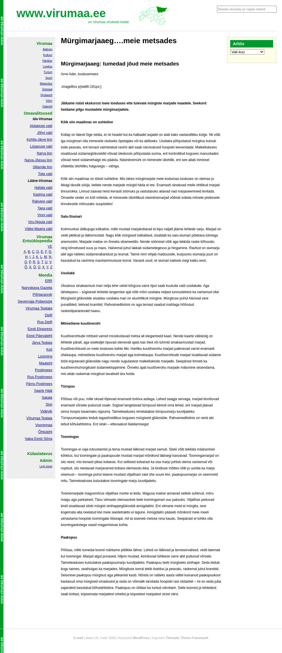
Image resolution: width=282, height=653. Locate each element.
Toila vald (45, 174)
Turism (48, 72)
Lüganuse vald (41, 146)
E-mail (78, 638)
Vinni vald (45, 215)
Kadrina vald (42, 194)
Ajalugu (47, 49)
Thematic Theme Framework (187, 638)
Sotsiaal (47, 89)
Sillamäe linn (42, 167)
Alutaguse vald (41, 126)
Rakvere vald (42, 201)
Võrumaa (33, 418)
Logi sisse (46, 466)
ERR (48, 281)
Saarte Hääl (43, 391)
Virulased (46, 95)
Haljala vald (43, 188)
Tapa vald (45, 208)
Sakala (47, 398)
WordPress (141, 638)
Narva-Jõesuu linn (38, 160)
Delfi (48, 315)
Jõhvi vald (44, 133)
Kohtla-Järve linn (39, 140)
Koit (49, 350)
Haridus (47, 60)
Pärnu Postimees (39, 384)
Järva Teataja (42, 343)
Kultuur (47, 55)
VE (50, 247)
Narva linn (44, 153)
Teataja (46, 418)
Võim (49, 100)
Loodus (47, 66)
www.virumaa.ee (61, 13)
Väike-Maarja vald (38, 229)
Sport (49, 78)
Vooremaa (43, 425)
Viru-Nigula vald (40, 222)
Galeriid (47, 106)
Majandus (46, 83)
